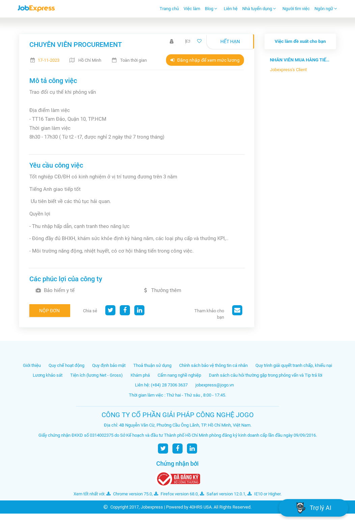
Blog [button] (211, 8)
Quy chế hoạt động (66, 365)
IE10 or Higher (263, 493)
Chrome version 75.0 (129, 493)
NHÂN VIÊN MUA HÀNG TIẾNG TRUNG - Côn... (300, 59)
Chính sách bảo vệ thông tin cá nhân (213, 365)
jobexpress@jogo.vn (214, 384)
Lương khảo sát (47, 375)
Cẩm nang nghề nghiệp (179, 375)
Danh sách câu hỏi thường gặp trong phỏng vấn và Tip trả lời (265, 375)
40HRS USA (200, 507)
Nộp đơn (49, 310)
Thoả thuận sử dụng (152, 365)
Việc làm (192, 8)
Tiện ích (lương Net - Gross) (96, 375)
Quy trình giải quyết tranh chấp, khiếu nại (293, 365)
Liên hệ (231, 8)
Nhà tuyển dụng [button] (259, 8)
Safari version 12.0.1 (222, 493)
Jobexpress (152, 507)
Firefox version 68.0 (176, 493)
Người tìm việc (296, 8)
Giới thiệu (32, 365)
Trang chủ (169, 8)
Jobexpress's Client (288, 69)
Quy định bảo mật (109, 365)
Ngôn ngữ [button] (326, 8)
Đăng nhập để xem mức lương (205, 60)
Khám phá (140, 375)
